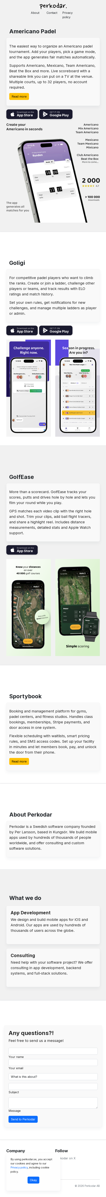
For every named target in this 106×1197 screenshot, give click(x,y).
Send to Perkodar (23, 1119)
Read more (19, 96)
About (35, 13)
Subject (14, 1092)
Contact (52, 13)
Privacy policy (67, 15)
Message (15, 1111)
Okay (33, 1180)
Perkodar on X (65, 1158)
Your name (16, 1057)
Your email (16, 1068)
